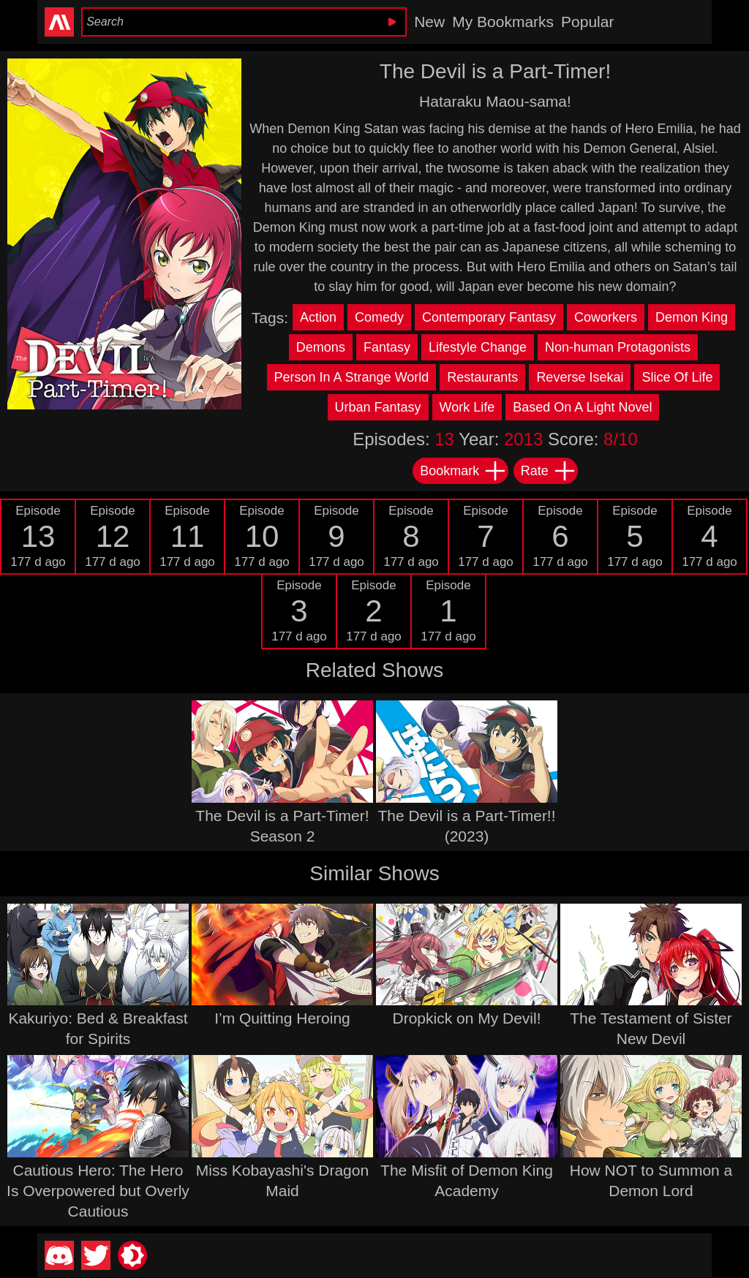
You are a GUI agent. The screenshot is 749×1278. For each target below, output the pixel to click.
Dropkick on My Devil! (466, 1018)
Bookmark (463, 471)
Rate (548, 471)
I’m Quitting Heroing (282, 1018)
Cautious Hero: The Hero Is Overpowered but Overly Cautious (98, 1191)
